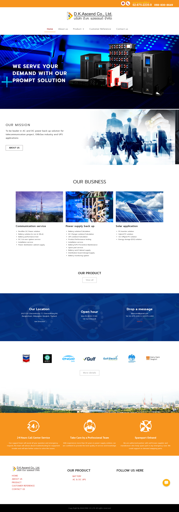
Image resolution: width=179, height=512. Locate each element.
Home (50, 29)
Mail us (139, 321)
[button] (166, 482)
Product (78, 29)
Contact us (122, 29)
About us (63, 29)
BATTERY (77, 476)
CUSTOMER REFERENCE (23, 485)
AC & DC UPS (79, 479)
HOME (15, 475)
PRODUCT (17, 482)
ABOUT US (17, 479)
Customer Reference (100, 29)
